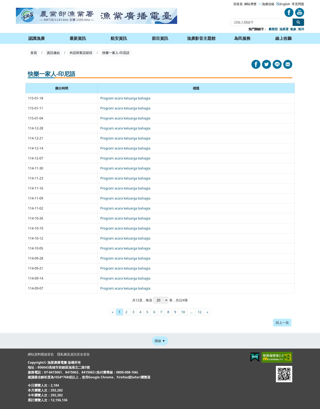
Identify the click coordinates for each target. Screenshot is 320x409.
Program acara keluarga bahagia (125, 98)
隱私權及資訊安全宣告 (73, 354)
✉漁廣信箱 (266, 4)
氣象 (293, 29)
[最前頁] (112, 312)
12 (199, 312)
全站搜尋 (298, 22)
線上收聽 (283, 38)
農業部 (273, 29)
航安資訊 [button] (119, 38)
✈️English (283, 4)
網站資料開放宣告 (41, 354)
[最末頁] (207, 312)
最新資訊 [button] (78, 38)
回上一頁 (282, 322)
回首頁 (238, 4)
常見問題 (298, 4)
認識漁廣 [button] (36, 38)
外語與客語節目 (81, 52)
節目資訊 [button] (160, 38)
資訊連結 (53, 52)
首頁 (33, 52)
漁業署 (284, 29)
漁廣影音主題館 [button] (201, 38)
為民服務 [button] (242, 38)
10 (183, 312)
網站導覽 (250, 4)
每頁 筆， (161, 300)
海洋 (301, 29)
